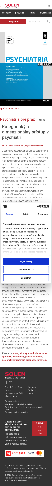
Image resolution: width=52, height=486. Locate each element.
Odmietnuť (26, 278)
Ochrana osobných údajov (16, 412)
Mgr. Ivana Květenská (34, 145)
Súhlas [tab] (9, 214)
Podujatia (32, 390)
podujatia (19, 12)
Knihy (30, 393)
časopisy (6, 12)
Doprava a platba (12, 401)
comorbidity (18, 356)
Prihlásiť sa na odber (39, 428)
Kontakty (8, 390)
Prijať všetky (26, 261)
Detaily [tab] (26, 214)
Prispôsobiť (26, 269)
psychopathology (33, 356)
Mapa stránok (11, 396)
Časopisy (32, 387)
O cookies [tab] (43, 214)
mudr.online (45, 12)
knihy (32, 12)
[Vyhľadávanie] (39, 21)
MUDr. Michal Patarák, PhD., (13, 145)
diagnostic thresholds (37, 360)
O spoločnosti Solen (13, 387)
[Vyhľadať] (48, 21)
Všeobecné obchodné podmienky (19, 404)
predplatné (13, 21)
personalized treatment (13, 360)
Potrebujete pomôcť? (14, 393)
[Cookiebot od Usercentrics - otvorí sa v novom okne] (37, 206)
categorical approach (24, 353)
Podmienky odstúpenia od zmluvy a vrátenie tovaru (24, 408)
